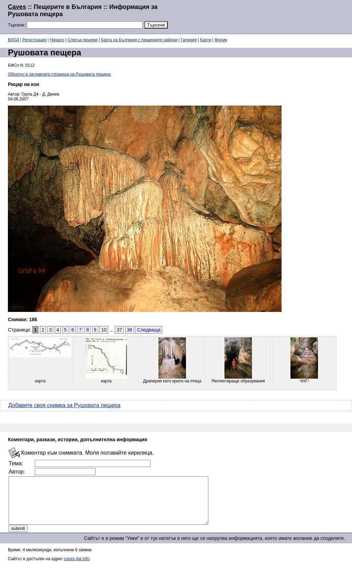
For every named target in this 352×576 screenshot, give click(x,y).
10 (104, 330)
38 (129, 330)
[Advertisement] (260, 16)
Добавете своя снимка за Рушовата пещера (64, 405)
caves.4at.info (76, 568)
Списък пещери (83, 39)
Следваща (148, 330)
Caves (17, 6)
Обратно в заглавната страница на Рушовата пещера (59, 74)
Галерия (189, 39)
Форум (220, 39)
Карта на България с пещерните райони (139, 39)
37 (119, 330)
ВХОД (13, 39)
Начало (57, 39)
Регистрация (34, 39)
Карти (205, 39)
